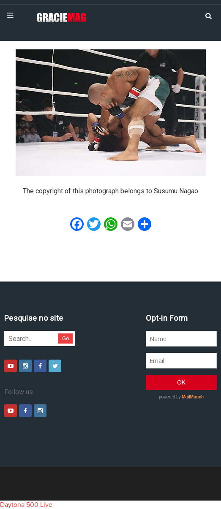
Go (65, 338)
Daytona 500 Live (26, 505)
